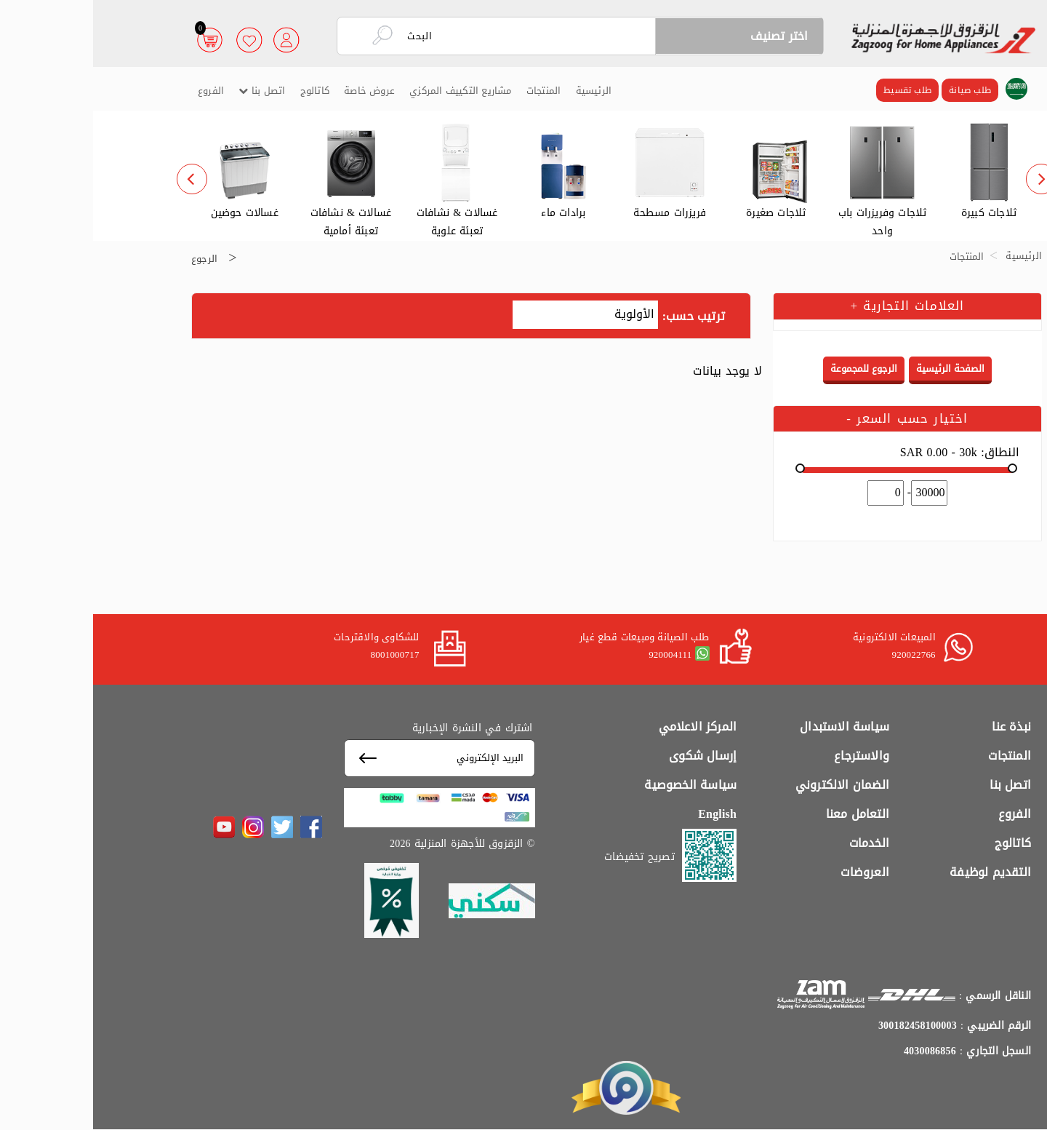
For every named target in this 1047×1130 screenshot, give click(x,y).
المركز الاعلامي (605, 726)
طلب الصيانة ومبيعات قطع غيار (551, 637)
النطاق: (866, 452)
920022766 (820, 654)
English (624, 814)
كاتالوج (221, 90)
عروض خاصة (276, 90)
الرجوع (111, 258)
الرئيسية (501, 90)
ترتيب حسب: (600, 316)
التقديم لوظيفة (897, 872)
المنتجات (450, 90)
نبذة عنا (918, 726)
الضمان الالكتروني (749, 784)
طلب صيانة (877, 90)
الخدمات (776, 843)
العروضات (771, 872)
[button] (923, 89)
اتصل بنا (168, 90)
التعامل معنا (764, 814)
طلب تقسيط (814, 90)
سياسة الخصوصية (597, 784)
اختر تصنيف (686, 36)
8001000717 (302, 654)
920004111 (576, 654)
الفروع (118, 90)
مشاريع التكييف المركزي (367, 90)
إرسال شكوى (609, 755)
